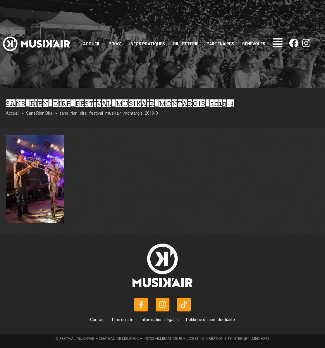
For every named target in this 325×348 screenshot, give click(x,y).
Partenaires (220, 44)
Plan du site (122, 319)
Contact (97, 319)
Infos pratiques (147, 44)
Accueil (91, 44)
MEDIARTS (261, 338)
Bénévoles (253, 44)
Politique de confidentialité (210, 319)
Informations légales (160, 319)
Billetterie (185, 44)
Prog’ (115, 44)
